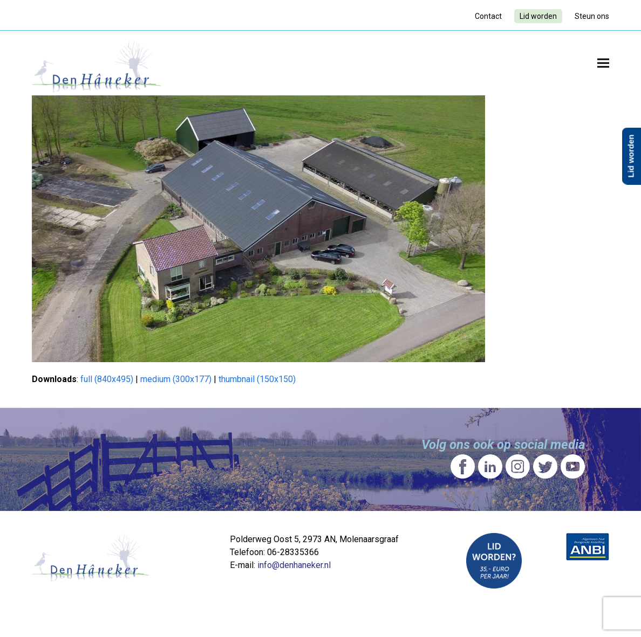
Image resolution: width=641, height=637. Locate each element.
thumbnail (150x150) (257, 379)
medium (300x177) (176, 379)
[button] (603, 62)
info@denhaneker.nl (294, 565)
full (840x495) (106, 379)
